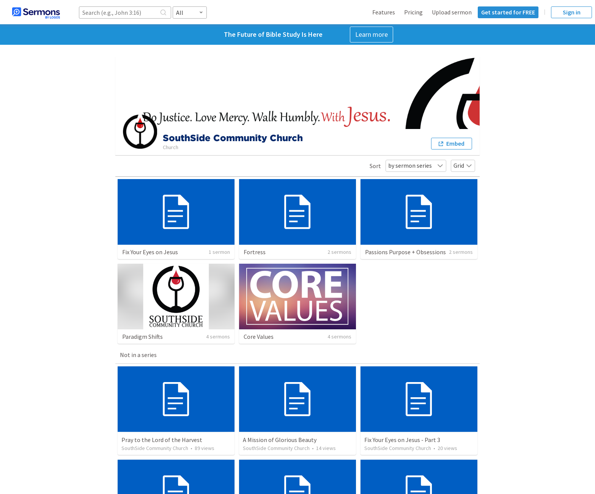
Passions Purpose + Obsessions (405, 252)
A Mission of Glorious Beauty (279, 440)
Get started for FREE (508, 12)
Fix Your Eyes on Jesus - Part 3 (402, 440)
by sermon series (416, 165)
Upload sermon (452, 12)
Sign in (572, 12)
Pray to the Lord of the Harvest (161, 440)
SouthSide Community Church (154, 448)
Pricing (413, 12)
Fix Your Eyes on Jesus (150, 252)
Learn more (371, 34)
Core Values (259, 336)
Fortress (255, 252)
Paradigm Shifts (142, 336)
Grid (462, 165)
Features (383, 12)
